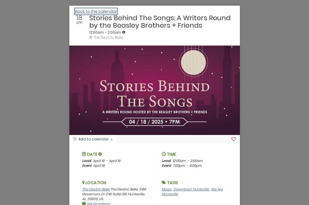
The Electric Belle (96, 189)
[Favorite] (234, 139)
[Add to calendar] (93, 139)
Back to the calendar (96, 11)
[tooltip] (123, 32)
